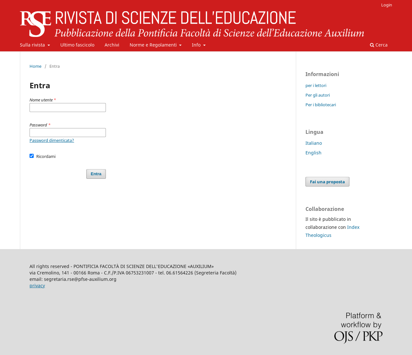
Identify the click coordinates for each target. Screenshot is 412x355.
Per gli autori (317, 95)
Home (35, 66)
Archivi (112, 45)
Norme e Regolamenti (154, 45)
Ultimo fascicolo (77, 45)
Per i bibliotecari (320, 105)
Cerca (379, 45)
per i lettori (315, 85)
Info (197, 45)
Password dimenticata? (52, 140)
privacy (37, 285)
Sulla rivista (33, 45)
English (313, 153)
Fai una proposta (327, 182)
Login (386, 5)
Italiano (313, 143)
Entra (96, 173)
